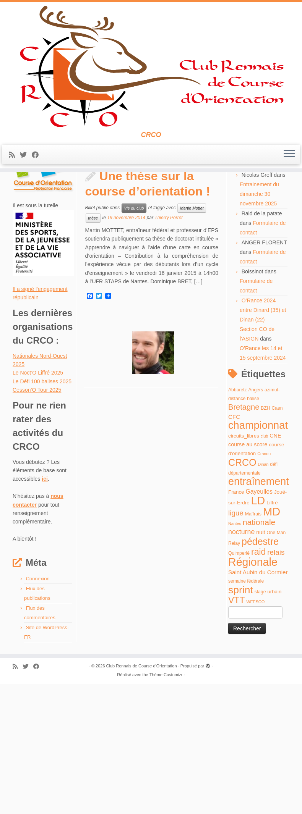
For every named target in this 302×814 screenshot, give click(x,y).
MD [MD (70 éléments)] (272, 645)
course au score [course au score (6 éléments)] (247, 578)
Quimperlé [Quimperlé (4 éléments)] (239, 687)
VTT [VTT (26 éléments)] (236, 734)
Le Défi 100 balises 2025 (42, 515)
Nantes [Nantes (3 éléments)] (234, 657)
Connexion (38, 712)
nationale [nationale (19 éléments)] (259, 656)
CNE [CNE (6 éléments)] (275, 569)
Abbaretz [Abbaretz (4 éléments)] (237, 523)
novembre (65, 207)
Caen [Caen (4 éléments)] (277, 542)
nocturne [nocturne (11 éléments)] (241, 666)
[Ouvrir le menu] (289, 175)
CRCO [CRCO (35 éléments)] (242, 596)
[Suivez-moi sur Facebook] (38, 176)
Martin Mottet (191, 341)
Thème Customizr (166, 808)
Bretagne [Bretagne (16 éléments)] (243, 541)
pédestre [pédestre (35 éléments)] (260, 675)
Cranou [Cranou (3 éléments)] (264, 587)
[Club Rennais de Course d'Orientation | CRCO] (151, 77)
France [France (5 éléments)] (236, 625)
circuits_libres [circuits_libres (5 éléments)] (243, 569)
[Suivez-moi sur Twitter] (26, 176)
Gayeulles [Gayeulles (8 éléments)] (259, 625)
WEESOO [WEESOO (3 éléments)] (255, 735)
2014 (42, 207)
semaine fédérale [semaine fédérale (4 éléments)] (246, 715)
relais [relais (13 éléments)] (275, 686)
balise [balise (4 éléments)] (253, 532)
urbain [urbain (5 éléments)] (274, 725)
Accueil (21, 207)
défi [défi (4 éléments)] (274, 598)
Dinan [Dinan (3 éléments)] (263, 598)
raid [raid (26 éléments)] (258, 686)
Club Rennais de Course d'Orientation (141, 799)
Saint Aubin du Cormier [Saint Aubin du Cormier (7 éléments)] (258, 706)
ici (45, 613)
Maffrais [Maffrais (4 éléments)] (253, 647)
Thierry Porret (168, 351)
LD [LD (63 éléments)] (258, 634)
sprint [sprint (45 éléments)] (240, 723)
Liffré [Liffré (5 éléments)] (272, 637)
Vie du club (134, 341)
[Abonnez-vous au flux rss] (14, 176)
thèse (93, 351)
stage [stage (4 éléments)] (260, 725)
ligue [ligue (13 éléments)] (236, 647)
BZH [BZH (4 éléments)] (265, 542)
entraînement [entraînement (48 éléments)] (258, 615)
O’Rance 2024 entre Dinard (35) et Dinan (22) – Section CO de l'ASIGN (263, 453)
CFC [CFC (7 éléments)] (234, 550)
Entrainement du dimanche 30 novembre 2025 (259, 327)
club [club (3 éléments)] (264, 569)
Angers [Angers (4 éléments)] (255, 523)
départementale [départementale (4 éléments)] (244, 607)
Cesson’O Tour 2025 (37, 524)
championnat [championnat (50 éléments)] (258, 559)
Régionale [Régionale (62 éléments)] (253, 696)
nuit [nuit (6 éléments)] (260, 666)
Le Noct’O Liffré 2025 (38, 507)
